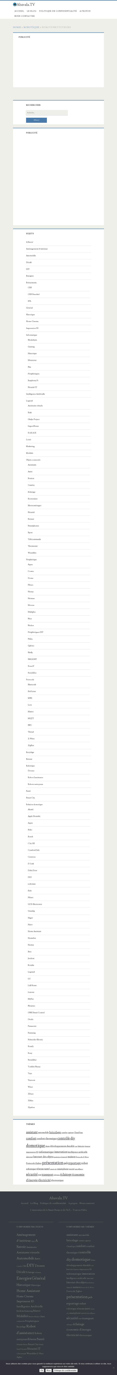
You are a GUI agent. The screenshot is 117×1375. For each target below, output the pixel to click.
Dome (30, 578)
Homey (31, 945)
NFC (30, 725)
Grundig (31, 911)
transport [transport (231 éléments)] (47, 1174)
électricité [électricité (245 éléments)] (44, 1180)
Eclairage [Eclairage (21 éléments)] (30, 1272)
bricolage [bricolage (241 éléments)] (55, 1132)
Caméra (31, 485)
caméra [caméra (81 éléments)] (64, 1132)
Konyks (31, 965)
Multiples (32, 612)
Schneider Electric (35, 1040)
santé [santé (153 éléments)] (47, 1168)
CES (30, 287)
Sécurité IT (32, 387)
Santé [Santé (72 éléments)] (40, 1339)
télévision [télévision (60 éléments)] (57, 1175)
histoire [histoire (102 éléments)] (81, 1146)
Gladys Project (34, 419)
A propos (85, 11)
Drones (31, 771)
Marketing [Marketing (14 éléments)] (28, 1311)
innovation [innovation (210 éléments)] (60, 1152)
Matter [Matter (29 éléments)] (37, 1310)
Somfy (31, 1046)
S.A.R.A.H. (32, 433)
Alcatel (30, 809)
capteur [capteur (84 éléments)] (71, 1132)
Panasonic (32, 1026)
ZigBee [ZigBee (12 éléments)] (19, 1357)
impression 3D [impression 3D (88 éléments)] (32, 1152)
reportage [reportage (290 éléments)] (74, 1163)
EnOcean (32, 691)
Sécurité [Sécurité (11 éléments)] (24, 1349)
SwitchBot (32, 673)
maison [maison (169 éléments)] (71, 1156)
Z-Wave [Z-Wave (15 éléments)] (40, 1353)
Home (17, 27)
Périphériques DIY (35, 632)
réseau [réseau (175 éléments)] (40, 1168)
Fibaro (30, 585)
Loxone (31, 992)
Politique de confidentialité (58, 11)
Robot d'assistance (35, 777)
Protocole (30, 680)
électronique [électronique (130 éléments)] (57, 1180)
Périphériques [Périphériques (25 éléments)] (32, 1321)
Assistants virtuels (35, 406)
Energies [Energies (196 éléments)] (24, 1278)
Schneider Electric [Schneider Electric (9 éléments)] (22, 1345)
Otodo (30, 1019)
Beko (30, 830)
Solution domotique (34, 804)
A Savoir (29, 242)
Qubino (31, 646)
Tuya (30, 1073)
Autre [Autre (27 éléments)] (37, 1258)
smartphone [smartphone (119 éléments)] (63, 1168)
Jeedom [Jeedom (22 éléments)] (20, 1311)
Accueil (19, 11)
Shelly (30, 652)
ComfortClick (33, 850)
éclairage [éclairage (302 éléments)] (66, 1174)
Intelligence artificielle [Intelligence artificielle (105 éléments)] (77, 1152)
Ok (42, 1370)
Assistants (32, 465)
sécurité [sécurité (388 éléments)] (32, 1174)
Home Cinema (32, 321)
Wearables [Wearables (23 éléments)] (31, 1353)
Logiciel (29, 401)
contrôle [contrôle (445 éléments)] (63, 1138)
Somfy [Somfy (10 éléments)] (41, 1344)
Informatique (31, 335)
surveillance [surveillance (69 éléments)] (79, 1169)
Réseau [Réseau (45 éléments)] (32, 1339)
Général (29, 308)
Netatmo (31, 1006)
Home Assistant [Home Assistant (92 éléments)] (28, 1291)
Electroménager (34, 505)
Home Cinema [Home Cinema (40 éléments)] (25, 1296)
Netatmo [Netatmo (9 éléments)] (31, 1317)
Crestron (31, 857)
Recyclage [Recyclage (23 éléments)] (21, 1326)
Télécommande (34, 539)
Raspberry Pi (33, 380)
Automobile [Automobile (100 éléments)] (25, 1258)
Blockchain (32, 340)
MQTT (31, 718)
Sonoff (31, 666)
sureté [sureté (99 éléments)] (72, 1169)
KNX (30, 698)
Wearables (32, 553)
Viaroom (31, 1080)
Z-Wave (31, 739)
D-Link (31, 864)
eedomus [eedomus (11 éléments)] (38, 1272)
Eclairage (31, 492)
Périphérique (31, 559)
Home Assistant (34, 931)
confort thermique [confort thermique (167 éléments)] (47, 1138)
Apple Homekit (34, 816)
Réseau (29, 759)
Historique (30, 315)
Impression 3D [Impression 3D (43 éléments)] (25, 1301)
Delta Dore (32, 870)
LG (29, 979)
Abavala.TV (58, 1198)
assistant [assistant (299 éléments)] (32, 1132)
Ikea (29, 952)
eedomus (32, 884)
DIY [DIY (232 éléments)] (31, 1265)
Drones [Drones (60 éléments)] (40, 1266)
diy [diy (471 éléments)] (72, 1138)
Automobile (31, 256)
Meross (31, 605)
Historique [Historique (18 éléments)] (36, 1285)
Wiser (30, 1087)
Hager (30, 918)
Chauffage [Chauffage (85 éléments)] (78, 1132)
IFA (29, 301)
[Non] (113, 1367)
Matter (30, 712)
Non (49, 1370)
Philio (30, 639)
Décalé (29, 262)
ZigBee (31, 745)
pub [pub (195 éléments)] (66, 1163)
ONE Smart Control (36, 1013)
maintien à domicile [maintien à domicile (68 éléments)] (60, 1157)
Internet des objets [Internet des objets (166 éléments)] (43, 1156)
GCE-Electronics (35, 904)
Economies (33, 499)
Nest (30, 619)
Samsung (32, 1033)
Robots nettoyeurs (35, 784)
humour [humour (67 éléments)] (87, 1146)
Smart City (30, 798)
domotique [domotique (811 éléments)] (35, 1145)
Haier (30, 925)
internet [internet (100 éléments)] (29, 1157)
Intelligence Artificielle (35, 394)
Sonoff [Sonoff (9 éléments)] (19, 1349)
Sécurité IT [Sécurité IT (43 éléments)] (34, 1349)
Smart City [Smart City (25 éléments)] (33, 1344)
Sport (30, 532)
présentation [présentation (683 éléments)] (52, 1162)
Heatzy (31, 592)
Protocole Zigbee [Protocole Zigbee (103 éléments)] (34, 1163)
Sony (30, 1053)
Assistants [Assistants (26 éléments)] (31, 1247)
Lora (30, 705)
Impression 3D (32, 328)
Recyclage (30, 752)
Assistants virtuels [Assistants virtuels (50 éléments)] (28, 1252)
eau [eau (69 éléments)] (76, 1146)
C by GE (31, 843)
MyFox (31, 999)
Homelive (32, 938)
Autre (30, 471)
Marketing (30, 446)
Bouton (31, 478)
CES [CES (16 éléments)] (24, 1266)
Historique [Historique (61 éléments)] (24, 1285)
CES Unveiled (33, 294)
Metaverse (32, 360)
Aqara (30, 564)
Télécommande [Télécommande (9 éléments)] (21, 1354)
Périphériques (33, 374)
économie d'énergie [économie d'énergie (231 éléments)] (78, 1329)
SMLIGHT (32, 659)
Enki (30, 413)
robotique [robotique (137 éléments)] (31, 1168)
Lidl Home (32, 985)
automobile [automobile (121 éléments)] (43, 1132)
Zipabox (31, 1107)
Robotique (31, 27)
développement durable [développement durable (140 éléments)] (62, 1146)
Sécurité (31, 512)
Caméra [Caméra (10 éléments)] (19, 1266)
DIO (30, 877)
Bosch (30, 837)
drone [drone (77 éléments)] (47, 1146)
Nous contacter (24, 16)
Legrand (31, 972)
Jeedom (31, 958)
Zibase (31, 1094)
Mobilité (29, 453)
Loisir (28, 440)
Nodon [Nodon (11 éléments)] (36, 1317)
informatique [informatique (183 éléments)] (46, 1152)
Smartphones (33, 526)
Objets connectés (33, 460)
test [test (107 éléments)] (39, 1174)
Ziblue (30, 1100)
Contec (31, 571)
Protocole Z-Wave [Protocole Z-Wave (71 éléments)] (82, 1157)
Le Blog (31, 11)
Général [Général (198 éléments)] (38, 1278)
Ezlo (30, 891)
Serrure (31, 519)
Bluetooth (32, 684)
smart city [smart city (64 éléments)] (53, 1169)
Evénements (31, 283)
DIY (28, 269)
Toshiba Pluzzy (34, 1067)
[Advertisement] (62, 63)
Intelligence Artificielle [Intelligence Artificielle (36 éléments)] (30, 1306)
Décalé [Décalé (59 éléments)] (21, 1272)
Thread (31, 732)
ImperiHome (33, 426)
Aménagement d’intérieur (37, 249)
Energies (30, 276)
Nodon (31, 625)
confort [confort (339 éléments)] (31, 1138)
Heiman (31, 598)
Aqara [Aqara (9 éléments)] (33, 1241)
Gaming (31, 347)
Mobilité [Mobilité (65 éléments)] (22, 1316)
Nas (29, 367)
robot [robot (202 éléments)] (84, 1163)
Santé (28, 791)
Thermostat (33, 546)
